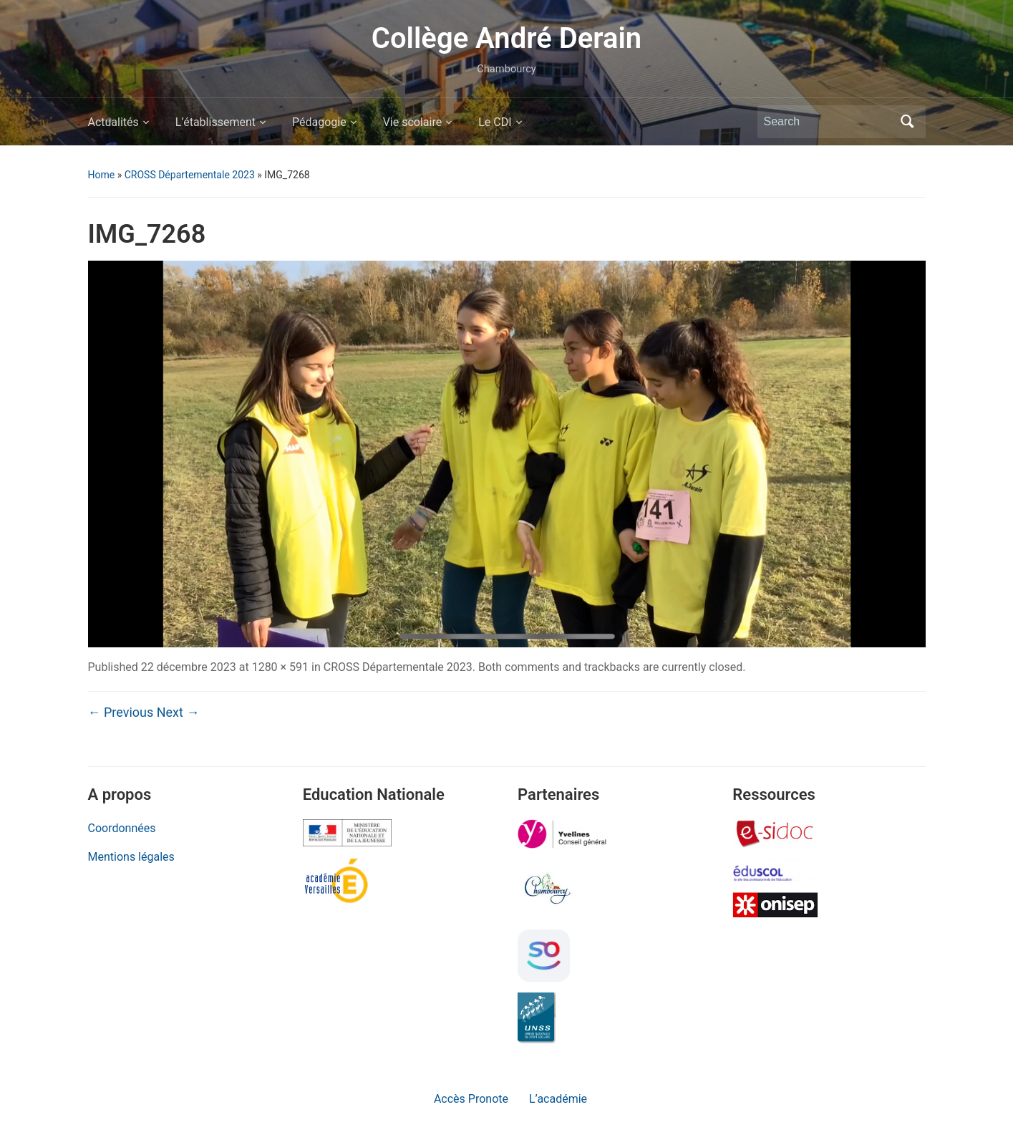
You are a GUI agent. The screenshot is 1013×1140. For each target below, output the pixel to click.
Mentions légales (131, 857)
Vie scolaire (412, 122)
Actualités (113, 122)
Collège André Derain (506, 38)
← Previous (121, 712)
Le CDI (494, 122)
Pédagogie (319, 122)
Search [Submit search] (908, 121)
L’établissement (215, 122)
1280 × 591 (280, 667)
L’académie (558, 1099)
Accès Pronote (471, 1099)
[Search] (828, 122)
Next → (178, 712)
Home (101, 174)
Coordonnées (122, 828)
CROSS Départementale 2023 (190, 174)
